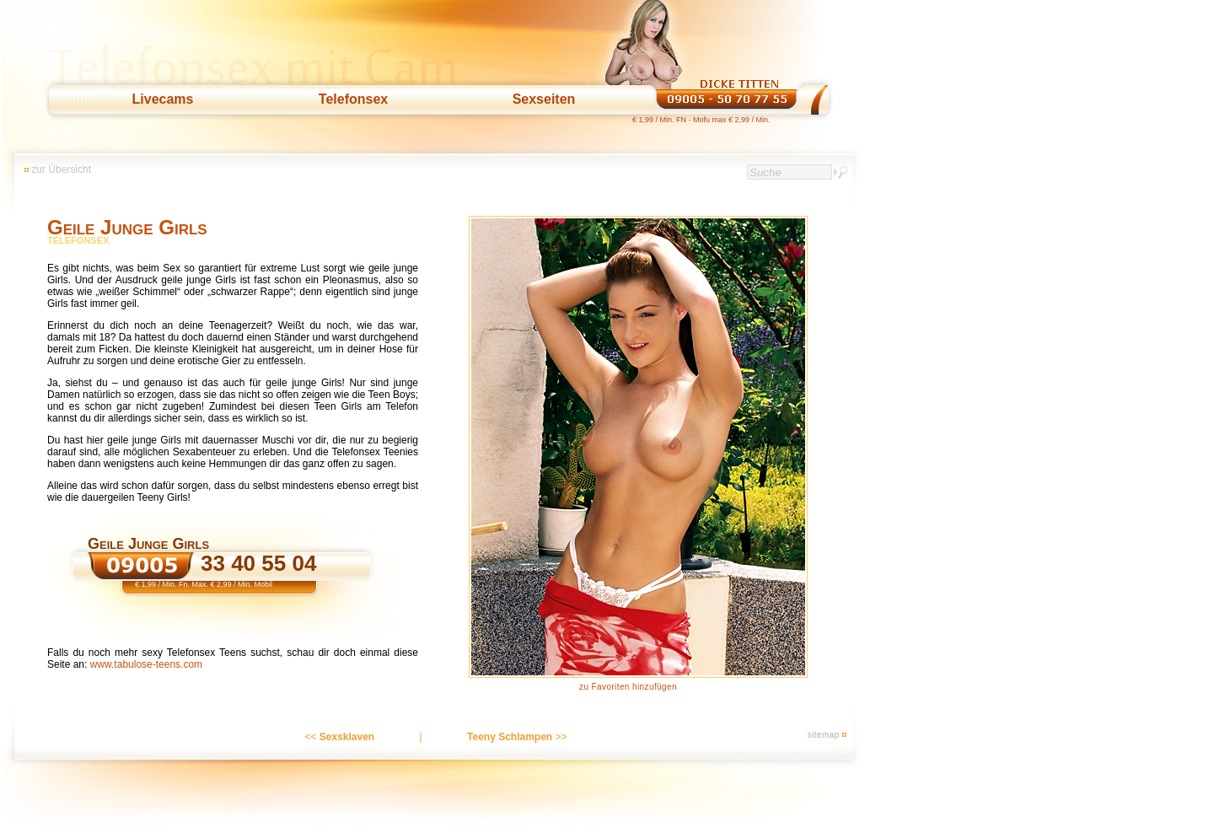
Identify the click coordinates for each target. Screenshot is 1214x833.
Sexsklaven (347, 737)
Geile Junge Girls (127, 227)
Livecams (163, 99)
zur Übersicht (61, 169)
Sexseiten (544, 99)
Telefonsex (353, 99)
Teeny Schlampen (509, 737)
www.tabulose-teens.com (146, 664)
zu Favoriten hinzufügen (628, 686)
